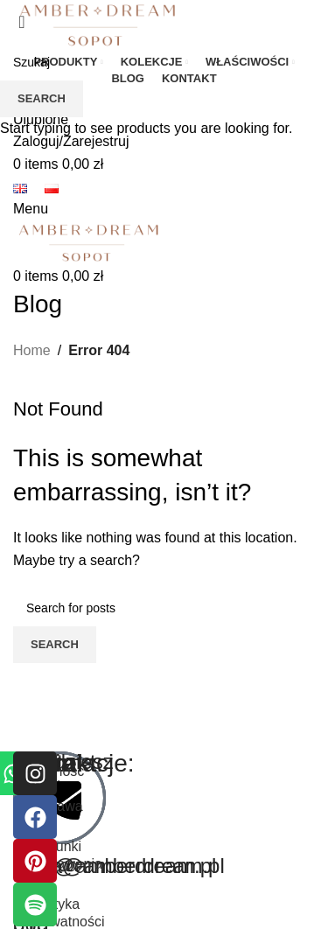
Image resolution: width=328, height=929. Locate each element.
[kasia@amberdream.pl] (59, 797)
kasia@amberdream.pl (119, 865)
